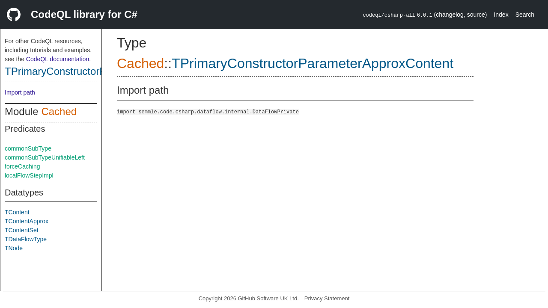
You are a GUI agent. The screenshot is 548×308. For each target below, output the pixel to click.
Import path (20, 92)
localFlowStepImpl (29, 175)
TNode (14, 248)
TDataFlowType (26, 239)
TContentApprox (26, 221)
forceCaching (22, 166)
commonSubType (28, 148)
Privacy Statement (327, 298)
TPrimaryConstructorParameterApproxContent (312, 63)
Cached (59, 111)
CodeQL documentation (57, 59)
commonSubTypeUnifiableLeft (45, 157)
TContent (17, 212)
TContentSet (22, 230)
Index (501, 14)
